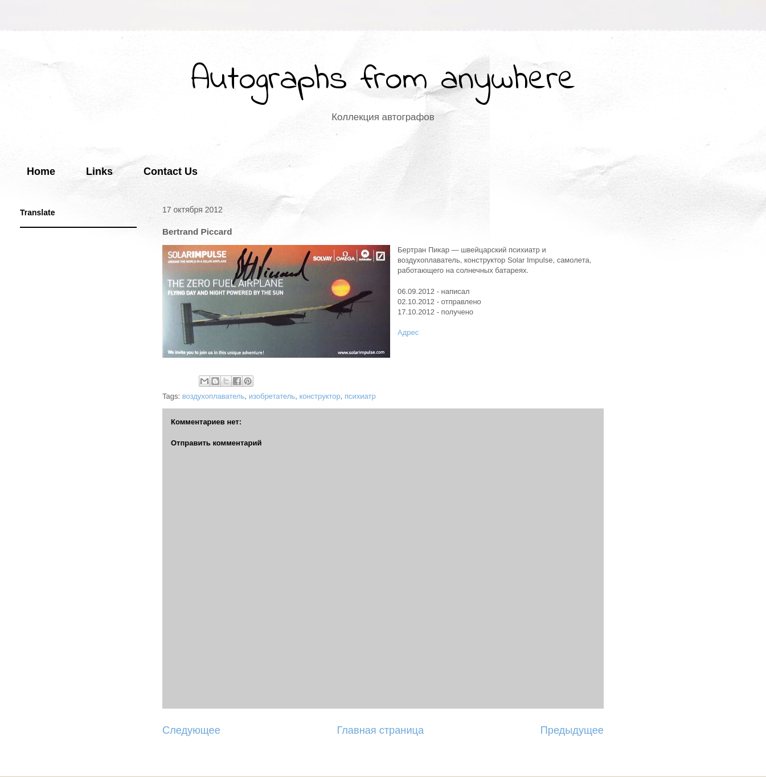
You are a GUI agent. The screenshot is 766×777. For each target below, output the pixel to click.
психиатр (360, 396)
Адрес (408, 332)
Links (99, 171)
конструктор (319, 396)
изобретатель (272, 396)
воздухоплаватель (213, 396)
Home (41, 171)
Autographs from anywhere (383, 80)
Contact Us (171, 171)
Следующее (191, 730)
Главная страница (380, 730)
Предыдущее (572, 730)
